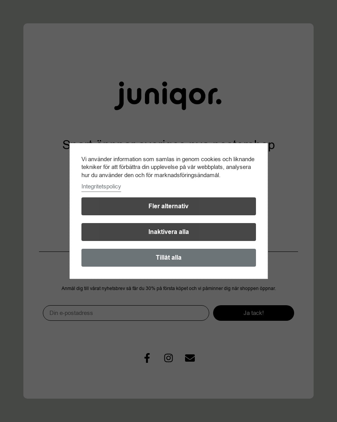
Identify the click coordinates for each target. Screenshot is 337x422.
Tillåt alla (169, 257)
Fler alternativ (168, 206)
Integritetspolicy (101, 186)
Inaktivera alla (168, 232)
